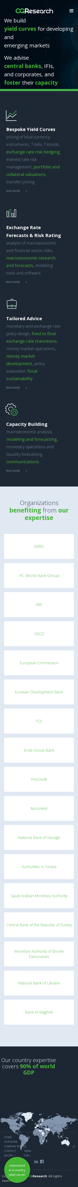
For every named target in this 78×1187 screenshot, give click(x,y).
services (25, 1137)
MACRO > (9, 1155)
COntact (10, 1150)
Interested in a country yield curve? (17, 1170)
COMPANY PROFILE (15, 1146)
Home (7, 1137)
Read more (13, 191)
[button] (71, 10)
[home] (34, 8)
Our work (10, 1141)
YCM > (27, 1155)
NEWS (27, 1150)
